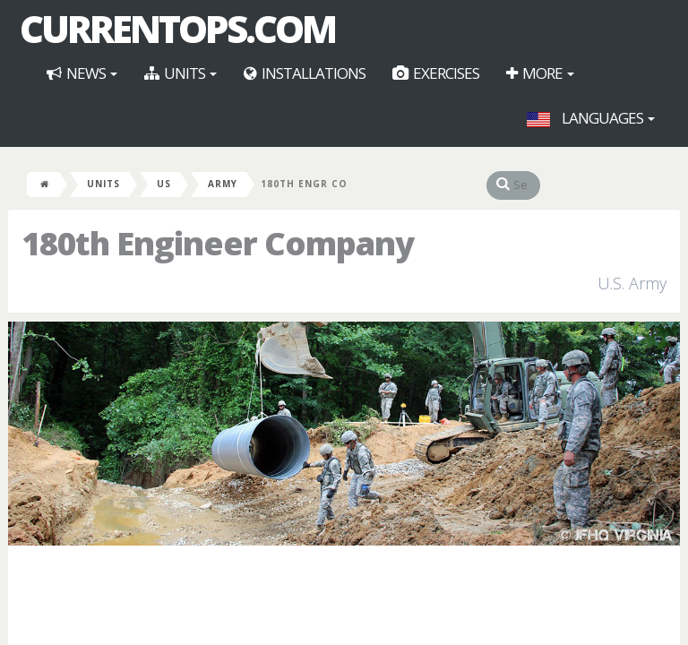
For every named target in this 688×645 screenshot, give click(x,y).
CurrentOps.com (177, 28)
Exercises (435, 73)
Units (180, 73)
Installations (305, 73)
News (82, 73)
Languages (591, 118)
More (540, 73)
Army (222, 183)
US (164, 183)
